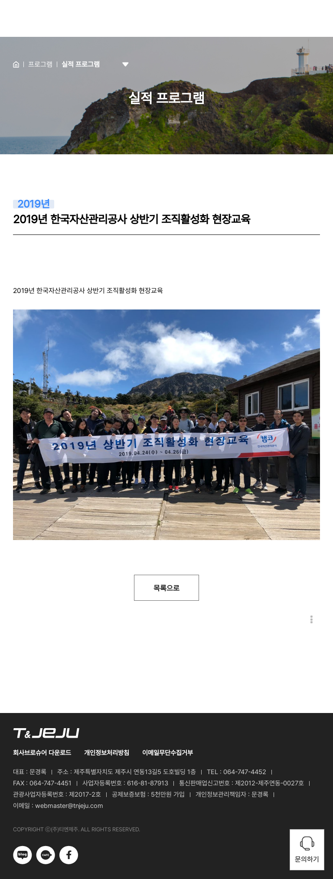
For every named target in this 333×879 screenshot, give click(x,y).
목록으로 (166, 588)
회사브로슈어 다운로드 (42, 753)
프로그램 (40, 64)
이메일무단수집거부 (167, 753)
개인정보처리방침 (106, 753)
